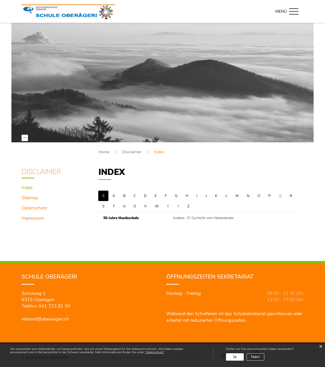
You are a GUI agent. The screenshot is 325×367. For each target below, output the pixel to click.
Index (41, 187)
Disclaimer (41, 172)
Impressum (33, 218)
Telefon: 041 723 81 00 (46, 306)
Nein (255, 357)
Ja (234, 357)
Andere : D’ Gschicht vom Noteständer (203, 218)
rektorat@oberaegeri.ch (45, 319)
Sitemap (30, 198)
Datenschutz (34, 208)
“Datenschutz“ (154, 352)
